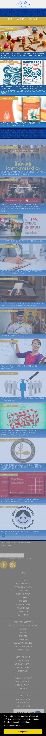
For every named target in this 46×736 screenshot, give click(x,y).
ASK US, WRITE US (23, 699)
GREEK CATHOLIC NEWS (23, 587)
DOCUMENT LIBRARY (23, 664)
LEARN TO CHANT (23, 657)
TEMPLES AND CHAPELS (23, 643)
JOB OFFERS (23, 598)
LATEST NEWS (23, 580)
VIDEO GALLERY (23, 661)
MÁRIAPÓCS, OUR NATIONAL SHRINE (23, 626)
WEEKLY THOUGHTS (23, 682)
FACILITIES (23, 636)
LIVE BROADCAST (23, 667)
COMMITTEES (23, 639)
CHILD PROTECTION (23, 706)
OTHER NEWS (23, 591)
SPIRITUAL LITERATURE (23, 685)
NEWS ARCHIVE (23, 608)
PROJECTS (23, 601)
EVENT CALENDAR (23, 605)
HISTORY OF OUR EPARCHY (23, 622)
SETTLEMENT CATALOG (23, 646)
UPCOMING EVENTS (25, 542)
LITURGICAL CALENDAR (23, 678)
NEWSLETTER (23, 611)
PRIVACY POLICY (23, 703)
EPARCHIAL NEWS (23, 584)
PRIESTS (23, 633)
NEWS (14, 542)
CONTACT (23, 689)
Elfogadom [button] (22, 732)
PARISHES (23, 629)
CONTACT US (23, 696)
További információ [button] (12, 725)
